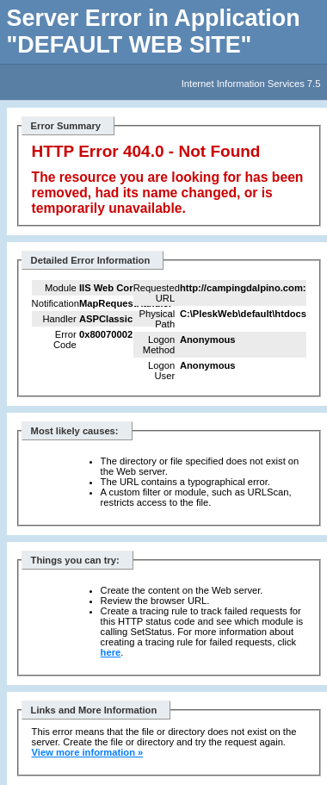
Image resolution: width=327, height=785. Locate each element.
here (111, 652)
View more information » (88, 752)
